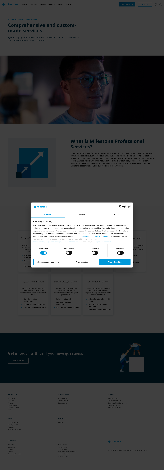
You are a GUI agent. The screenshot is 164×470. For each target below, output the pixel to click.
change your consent (102, 242)
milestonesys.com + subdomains (95, 236)
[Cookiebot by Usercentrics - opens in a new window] (121, 207)
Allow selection (82, 262)
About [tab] (116, 214)
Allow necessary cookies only (49, 262)
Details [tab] (82, 214)
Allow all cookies (115, 262)
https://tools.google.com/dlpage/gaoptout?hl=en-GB (55, 242)
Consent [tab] (47, 214)
